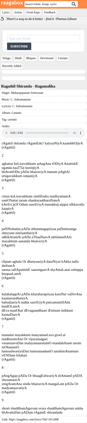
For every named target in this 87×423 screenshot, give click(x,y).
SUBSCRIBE (19, 46)
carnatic (12, 119)
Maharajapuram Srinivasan (27, 92)
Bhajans (31, 58)
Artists (18, 12)
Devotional (46, 58)
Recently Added (11, 65)
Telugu (6, 58)
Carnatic (63, 58)
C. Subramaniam (21, 99)
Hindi (18, 58)
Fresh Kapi (33, 12)
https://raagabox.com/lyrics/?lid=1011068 (34, 419)
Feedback (49, 12)
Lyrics (6, 12)
